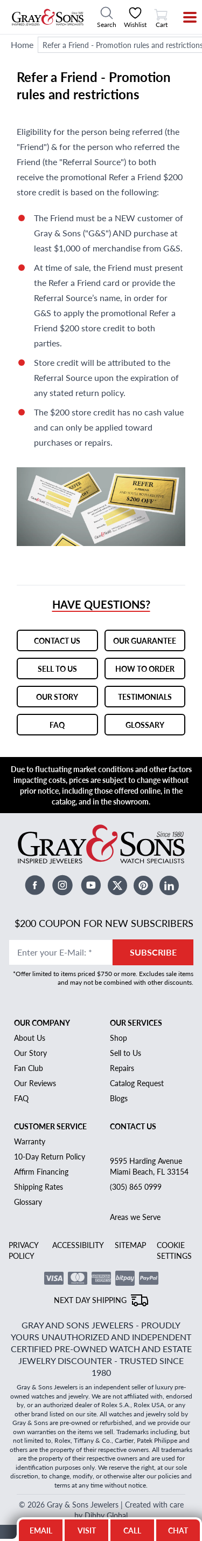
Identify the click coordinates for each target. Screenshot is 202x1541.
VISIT (87, 1530)
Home (22, 44)
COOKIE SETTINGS (175, 1235)
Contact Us (133, 1110)
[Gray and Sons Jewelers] (48, 17)
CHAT (182, 1527)
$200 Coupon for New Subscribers (105, 908)
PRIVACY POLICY (25, 1235)
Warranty (30, 1125)
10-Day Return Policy (51, 1140)
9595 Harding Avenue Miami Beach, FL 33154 (149, 1151)
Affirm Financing (43, 1156)
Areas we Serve (135, 1201)
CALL (132, 1530)
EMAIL (41, 1530)
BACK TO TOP (101, 1502)
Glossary (29, 1186)
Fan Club (30, 1052)
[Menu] (183, 17)
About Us (30, 1022)
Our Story (31, 1037)
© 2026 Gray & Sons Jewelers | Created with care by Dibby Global (101, 1474)
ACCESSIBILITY (79, 1229)
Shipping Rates (39, 1171)
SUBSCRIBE (153, 937)
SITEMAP (132, 1229)
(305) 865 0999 (135, 1171)
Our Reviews (36, 1067)
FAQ (22, 1082)
